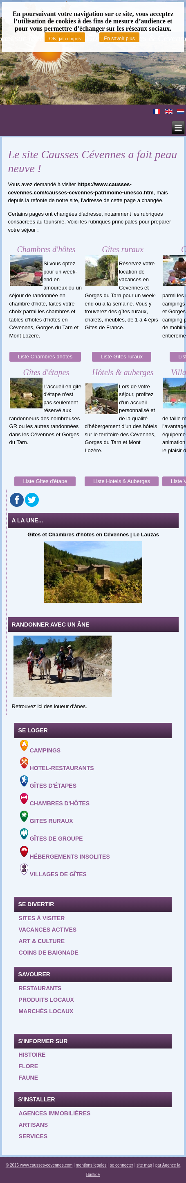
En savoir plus (119, 38)
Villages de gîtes (53, 871)
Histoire (32, 1054)
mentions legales (91, 1165)
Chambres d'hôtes (55, 800)
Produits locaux (46, 999)
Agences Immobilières (55, 1113)
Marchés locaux (46, 1011)
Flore (28, 1066)
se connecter (121, 1165)
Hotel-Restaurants (57, 764)
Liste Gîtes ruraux (122, 356)
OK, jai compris (65, 38)
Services (33, 1136)
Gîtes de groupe (51, 835)
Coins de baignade (48, 952)
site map (144, 1165)
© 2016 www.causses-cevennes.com (39, 1165)
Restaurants (40, 988)
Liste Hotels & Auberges (121, 481)
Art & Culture (42, 941)
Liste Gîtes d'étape (45, 481)
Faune (28, 1077)
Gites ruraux (46, 818)
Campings (40, 747)
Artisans (33, 1124)
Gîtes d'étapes (48, 782)
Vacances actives (48, 929)
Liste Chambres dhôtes (45, 356)
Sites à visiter (42, 918)
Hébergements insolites (65, 853)
